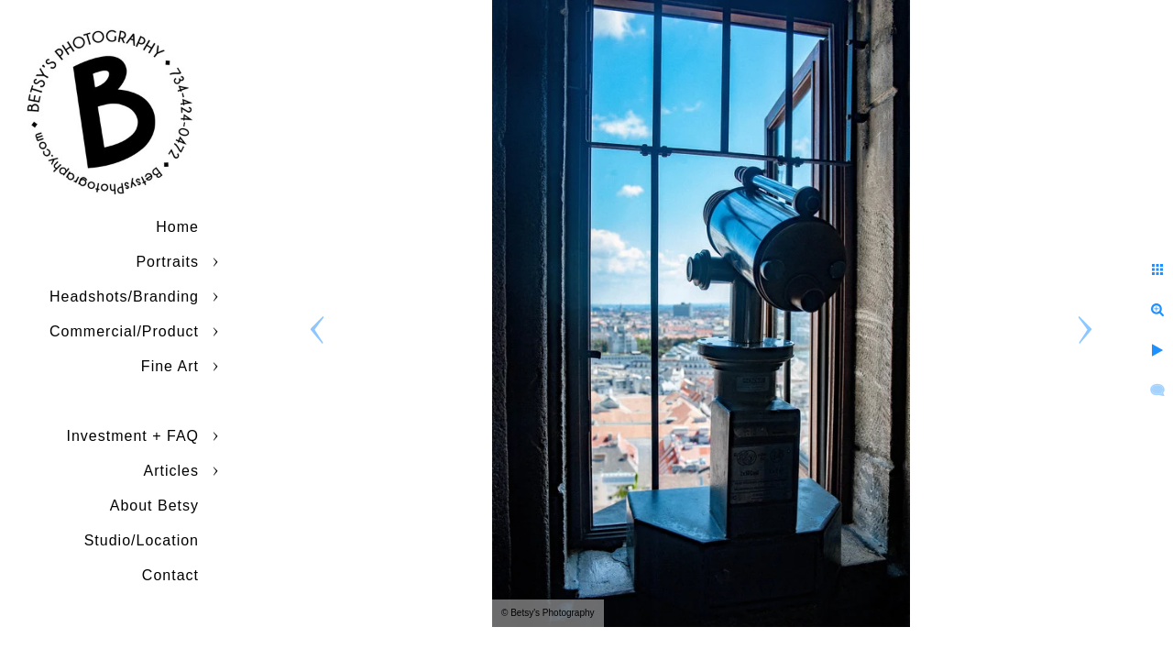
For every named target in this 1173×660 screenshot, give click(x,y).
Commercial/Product (124, 331)
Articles (171, 470)
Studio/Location (141, 540)
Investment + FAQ (133, 436)
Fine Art (170, 366)
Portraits (167, 262)
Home (177, 227)
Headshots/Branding (124, 296)
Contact (170, 575)
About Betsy (154, 505)
